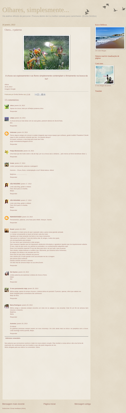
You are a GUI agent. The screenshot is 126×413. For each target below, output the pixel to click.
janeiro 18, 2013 (27, 217)
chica (12, 105)
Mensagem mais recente (13, 404)
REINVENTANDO (16, 217)
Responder (13, 111)
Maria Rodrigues (15, 305)
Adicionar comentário (12, 338)
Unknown (13, 132)
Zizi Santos (14, 272)
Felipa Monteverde (16, 151)
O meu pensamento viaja (18, 288)
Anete (12, 163)
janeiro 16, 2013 (19, 105)
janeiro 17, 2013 (20, 163)
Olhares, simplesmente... (35, 9)
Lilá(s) (12, 118)
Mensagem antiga (83, 404)
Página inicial (49, 404)
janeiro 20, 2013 (33, 288)
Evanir (12, 229)
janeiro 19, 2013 (20, 229)
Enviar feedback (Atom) (18, 408)
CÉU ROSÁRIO (15, 184)
